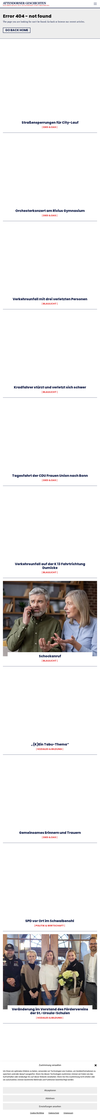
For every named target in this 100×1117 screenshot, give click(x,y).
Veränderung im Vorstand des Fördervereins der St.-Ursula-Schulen (50, 1011)
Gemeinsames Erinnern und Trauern (50, 832)
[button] (95, 1065)
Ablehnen (50, 1098)
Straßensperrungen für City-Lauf (50, 122)
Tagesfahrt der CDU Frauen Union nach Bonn (50, 475)
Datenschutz (54, 1113)
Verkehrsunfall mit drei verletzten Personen (50, 299)
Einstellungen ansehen (50, 1106)
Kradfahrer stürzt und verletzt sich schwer (50, 387)
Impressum (68, 1113)
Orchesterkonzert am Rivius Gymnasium (50, 211)
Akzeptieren (50, 1090)
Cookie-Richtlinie (37, 1113)
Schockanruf (50, 656)
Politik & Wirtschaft (50, 926)
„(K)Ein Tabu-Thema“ (50, 744)
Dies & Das (49, 127)
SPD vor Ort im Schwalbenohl (50, 921)
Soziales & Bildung (49, 749)
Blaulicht (49, 304)
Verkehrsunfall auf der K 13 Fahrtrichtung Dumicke (50, 566)
